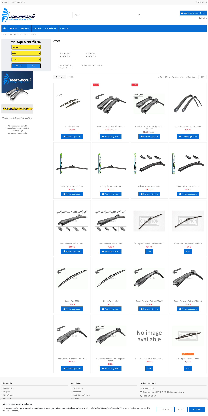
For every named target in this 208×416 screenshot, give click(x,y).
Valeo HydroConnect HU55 (72, 186)
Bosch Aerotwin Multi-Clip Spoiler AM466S (149, 127)
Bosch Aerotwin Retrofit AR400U (72, 358)
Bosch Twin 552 (72, 126)
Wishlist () (201, 2)
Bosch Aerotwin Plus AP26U (72, 244)
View (149, 251)
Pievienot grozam (72, 136)
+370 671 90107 (149, 396)
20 (203, 77)
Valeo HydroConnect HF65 (149, 186)
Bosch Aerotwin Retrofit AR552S (111, 126)
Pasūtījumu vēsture (81, 395)
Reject (181, 409)
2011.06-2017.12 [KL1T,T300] (91, 65)
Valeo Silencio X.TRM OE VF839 (188, 126)
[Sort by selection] (192, 77)
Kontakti (7, 398)
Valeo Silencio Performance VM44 (149, 358)
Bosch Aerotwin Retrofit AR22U (149, 301)
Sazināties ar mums (17, 2)
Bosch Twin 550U (72, 301)
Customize (164, 409)
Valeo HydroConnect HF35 (188, 186)
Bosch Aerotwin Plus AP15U (110, 244)
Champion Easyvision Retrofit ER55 (149, 244)
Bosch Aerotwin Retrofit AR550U (188, 301)
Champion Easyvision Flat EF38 (188, 244)
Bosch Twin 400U (110, 301)
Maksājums (8, 388)
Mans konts (77, 388)
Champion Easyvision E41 (188, 358)
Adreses (75, 398)
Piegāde (4, 2)
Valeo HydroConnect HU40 (110, 186)
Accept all (197, 409)
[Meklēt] (139, 15)
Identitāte (76, 392)
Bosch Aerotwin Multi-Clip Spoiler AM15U (110, 359)
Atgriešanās (8, 395)
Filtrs (60, 77)
